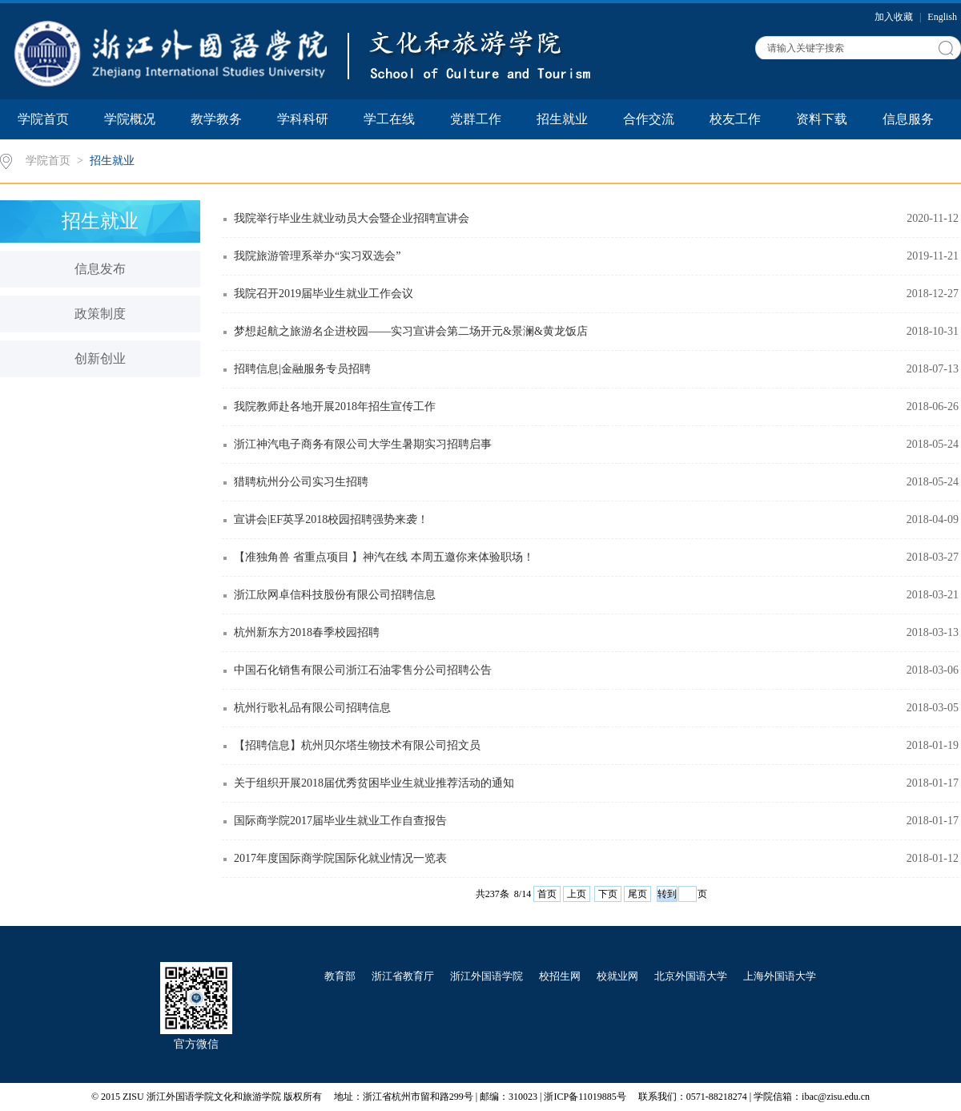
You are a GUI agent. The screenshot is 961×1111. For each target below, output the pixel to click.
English (942, 16)
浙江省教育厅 (403, 976)
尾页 (637, 894)
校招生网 (560, 976)
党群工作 (475, 119)
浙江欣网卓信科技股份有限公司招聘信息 (335, 595)
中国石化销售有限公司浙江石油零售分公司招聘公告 (363, 670)
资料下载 (821, 119)
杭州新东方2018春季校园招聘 (307, 632)
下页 (607, 894)
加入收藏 (895, 16)
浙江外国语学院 (486, 976)
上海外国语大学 (779, 976)
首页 (547, 894)
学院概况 (129, 119)
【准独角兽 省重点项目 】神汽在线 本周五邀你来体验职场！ (384, 557)
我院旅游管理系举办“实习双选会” (317, 256)
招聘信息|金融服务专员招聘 (302, 369)
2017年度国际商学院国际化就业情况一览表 (340, 858)
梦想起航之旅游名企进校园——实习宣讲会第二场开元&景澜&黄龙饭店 (411, 331)
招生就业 (562, 119)
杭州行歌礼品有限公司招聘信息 (312, 708)
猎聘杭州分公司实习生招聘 (301, 482)
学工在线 (389, 119)
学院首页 (43, 119)
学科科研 (302, 119)
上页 (576, 894)
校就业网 (617, 976)
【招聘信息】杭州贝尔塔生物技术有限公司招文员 (357, 745)
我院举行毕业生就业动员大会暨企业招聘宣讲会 (351, 218)
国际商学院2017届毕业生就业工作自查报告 (340, 821)
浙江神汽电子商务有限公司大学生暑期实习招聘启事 (363, 444)
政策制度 (100, 313)
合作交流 (648, 119)
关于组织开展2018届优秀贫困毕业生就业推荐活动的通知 (374, 783)
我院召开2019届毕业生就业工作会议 (323, 294)
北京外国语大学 (690, 976)
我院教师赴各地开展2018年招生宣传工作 (335, 407)
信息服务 (908, 119)
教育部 (340, 976)
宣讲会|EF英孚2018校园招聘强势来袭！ (331, 519)
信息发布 (100, 269)
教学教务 (216, 119)
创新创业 (100, 358)
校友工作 (735, 119)
